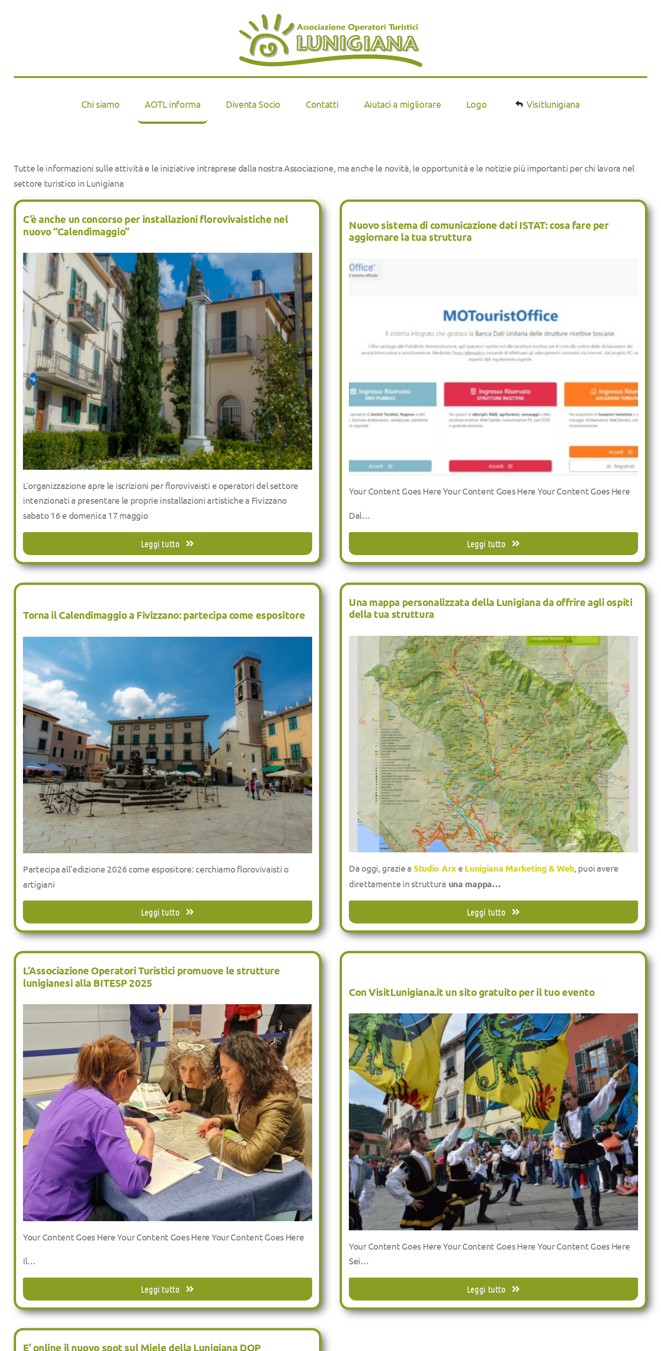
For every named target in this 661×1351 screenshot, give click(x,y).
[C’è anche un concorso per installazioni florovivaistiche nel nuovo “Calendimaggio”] (167, 260)
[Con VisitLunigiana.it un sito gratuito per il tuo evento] (493, 1020)
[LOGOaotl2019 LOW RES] (330, 17)
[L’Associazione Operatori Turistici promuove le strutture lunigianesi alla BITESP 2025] (167, 1011)
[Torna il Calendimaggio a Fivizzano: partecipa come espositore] (167, 644)
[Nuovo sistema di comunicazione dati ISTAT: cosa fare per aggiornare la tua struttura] (493, 266)
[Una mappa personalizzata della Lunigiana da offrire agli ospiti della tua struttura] (493, 643)
